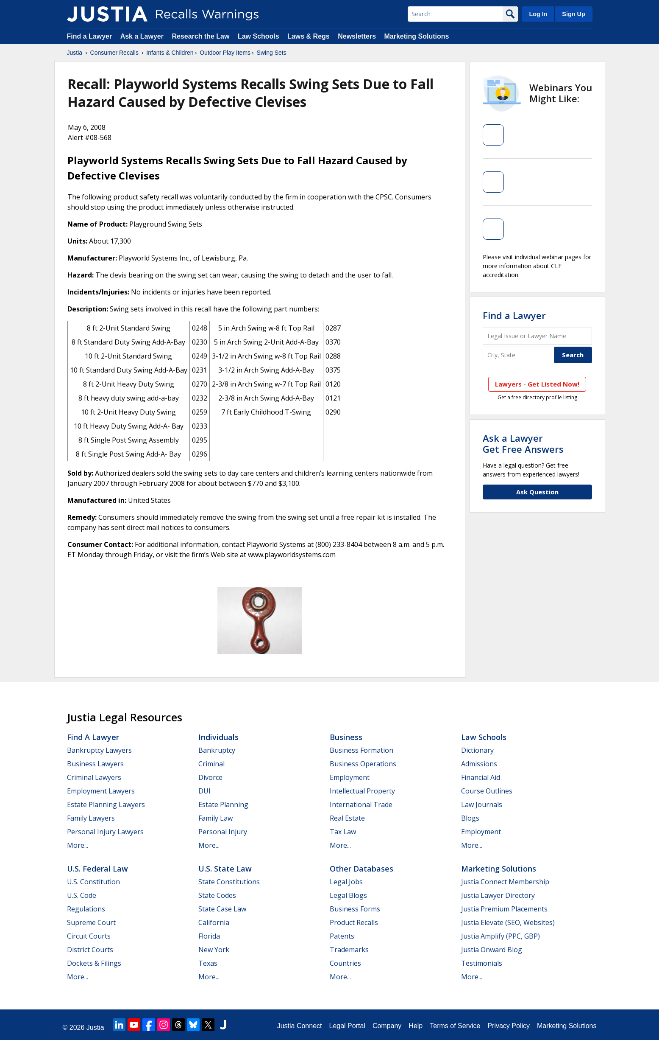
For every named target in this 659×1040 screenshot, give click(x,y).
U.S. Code (81, 895)
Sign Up (573, 14)
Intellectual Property (362, 791)
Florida (209, 936)
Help (416, 1025)
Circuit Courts (89, 936)
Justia (75, 52)
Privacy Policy (508, 1025)
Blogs (470, 818)
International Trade (361, 804)
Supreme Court (91, 922)
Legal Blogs (348, 895)
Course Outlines (486, 791)
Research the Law (200, 36)
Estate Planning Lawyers (106, 804)
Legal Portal (347, 1025)
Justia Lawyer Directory (498, 895)
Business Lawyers (95, 763)
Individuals (218, 737)
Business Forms (355, 909)
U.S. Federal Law (97, 868)
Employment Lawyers (101, 791)
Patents (342, 936)
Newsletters (357, 36)
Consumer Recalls (114, 52)
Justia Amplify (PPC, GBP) (500, 936)
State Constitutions (229, 881)
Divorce (210, 777)
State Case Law (222, 909)
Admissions (479, 763)
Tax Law (343, 831)
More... (77, 845)
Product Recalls (354, 922)
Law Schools (258, 36)
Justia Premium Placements (504, 909)
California (213, 922)
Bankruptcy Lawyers (99, 750)
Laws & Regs (308, 36)
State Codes (217, 895)
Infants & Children (169, 52)
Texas (207, 963)
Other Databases (361, 868)
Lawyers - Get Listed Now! (537, 384)
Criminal (211, 763)
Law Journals (481, 804)
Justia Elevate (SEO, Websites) (508, 922)
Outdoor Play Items (225, 52)
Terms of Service (455, 1025)
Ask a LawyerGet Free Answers (523, 443)
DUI (204, 791)
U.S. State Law (225, 868)
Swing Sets (271, 52)
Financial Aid (480, 777)
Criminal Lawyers (94, 777)
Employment (350, 777)
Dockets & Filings (94, 963)
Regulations (86, 909)
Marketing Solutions (416, 36)
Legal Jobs (346, 881)
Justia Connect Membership (505, 881)
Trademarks (349, 949)
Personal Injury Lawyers (105, 831)
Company (387, 1025)
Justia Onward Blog (491, 949)
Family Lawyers (91, 818)
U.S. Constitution (93, 881)
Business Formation (361, 750)
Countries (345, 963)
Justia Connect (299, 1025)
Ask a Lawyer (143, 36)
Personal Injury (222, 831)
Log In (538, 14)
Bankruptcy (216, 750)
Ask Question (537, 492)
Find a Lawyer (89, 36)
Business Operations (363, 763)
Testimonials (481, 963)
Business (346, 737)
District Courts (90, 949)
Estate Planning (223, 804)
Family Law (215, 818)
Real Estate (347, 818)
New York (213, 949)
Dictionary (477, 750)
